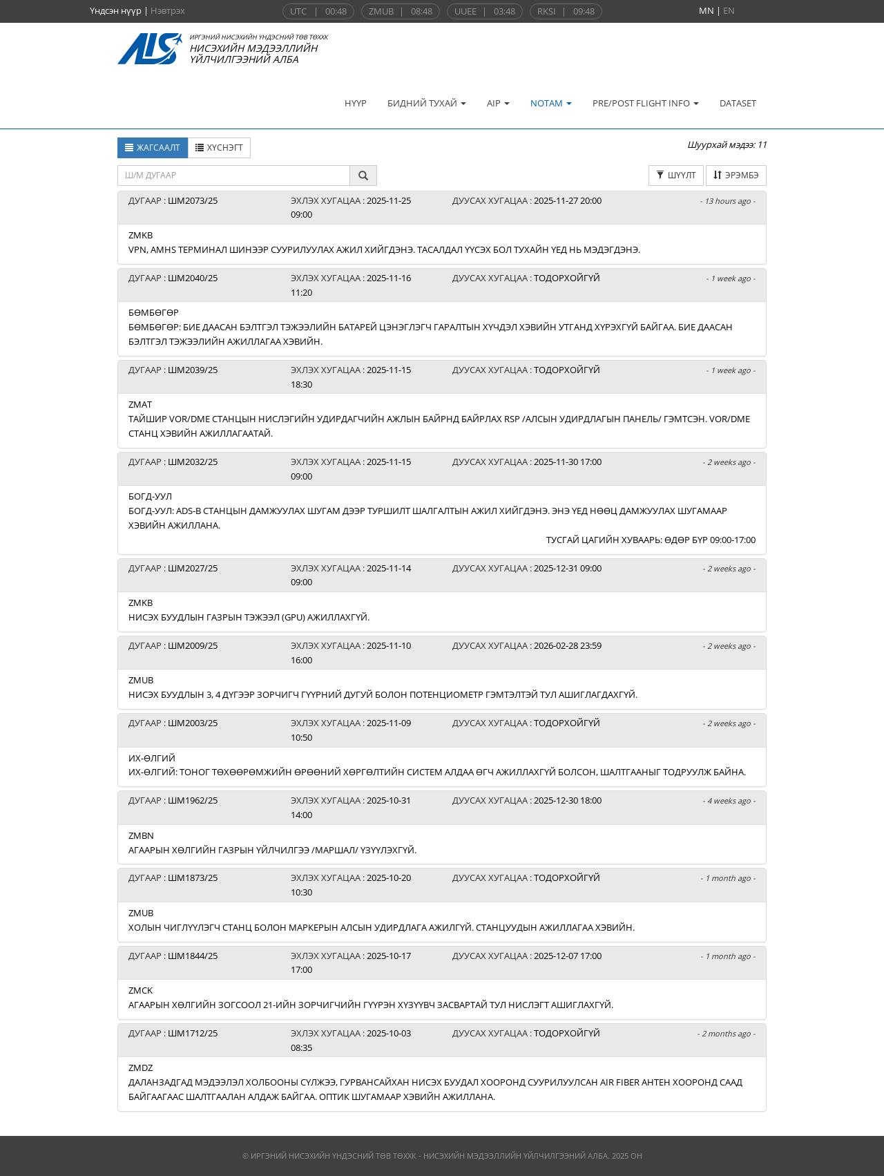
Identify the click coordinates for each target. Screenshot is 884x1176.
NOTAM (551, 103)
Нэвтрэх (168, 10)
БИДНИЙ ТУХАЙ (426, 103)
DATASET (738, 103)
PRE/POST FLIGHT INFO (646, 103)
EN (729, 10)
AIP (498, 103)
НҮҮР (356, 103)
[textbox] (233, 175)
